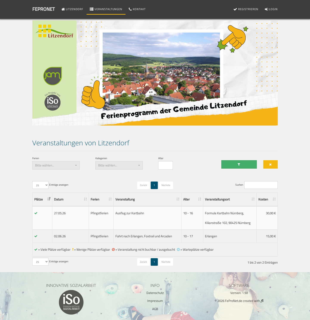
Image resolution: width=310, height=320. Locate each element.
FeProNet (43, 9)
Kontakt (137, 9)
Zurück (143, 185)
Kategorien (101, 158)
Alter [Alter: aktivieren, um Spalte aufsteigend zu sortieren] (186, 199)
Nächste (165, 185)
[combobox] (56, 165)
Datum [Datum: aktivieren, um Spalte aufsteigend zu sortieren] (59, 199)
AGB (155, 308)
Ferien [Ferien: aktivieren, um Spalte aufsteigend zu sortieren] (95, 199)
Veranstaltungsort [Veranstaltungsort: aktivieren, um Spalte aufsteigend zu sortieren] (217, 199)
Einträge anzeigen (50, 185)
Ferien (35, 158)
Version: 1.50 (239, 292)
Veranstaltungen (106, 9)
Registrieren (245, 9)
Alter (160, 158)
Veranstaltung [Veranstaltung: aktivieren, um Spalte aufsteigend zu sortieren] (125, 199)
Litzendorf (72, 9)
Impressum (155, 300)
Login (271, 9)
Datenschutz (155, 292)
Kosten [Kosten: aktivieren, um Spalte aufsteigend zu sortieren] (263, 199)
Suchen (256, 185)
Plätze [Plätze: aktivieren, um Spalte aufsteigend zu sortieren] (38, 199)
